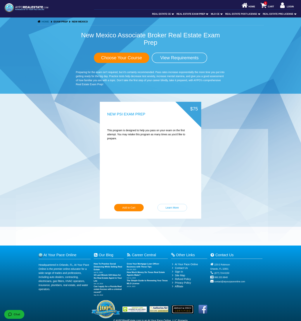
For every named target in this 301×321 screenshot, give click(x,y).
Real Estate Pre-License (279, 14)
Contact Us (179, 268)
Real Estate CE (162, 14)
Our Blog (103, 255)
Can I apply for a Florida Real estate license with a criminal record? (108, 289)
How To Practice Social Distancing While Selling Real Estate (108, 267)
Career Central (141, 255)
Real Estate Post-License (242, 14)
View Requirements (179, 57)
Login (286, 5)
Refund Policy (183, 279)
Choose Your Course (121, 57)
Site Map (178, 275)
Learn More (172, 207)
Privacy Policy (183, 282)
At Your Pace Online (184, 264)
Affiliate (177, 286)
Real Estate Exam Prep (192, 14)
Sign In (177, 271)
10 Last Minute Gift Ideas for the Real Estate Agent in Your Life (108, 278)
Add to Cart (128, 207)
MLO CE (216, 14)
